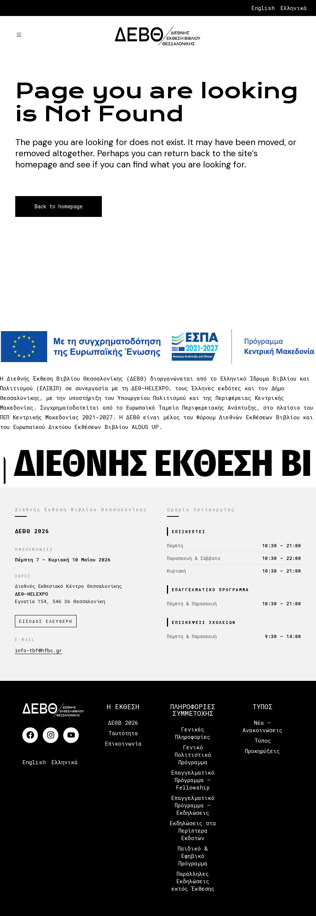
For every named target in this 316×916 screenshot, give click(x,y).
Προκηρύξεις (262, 751)
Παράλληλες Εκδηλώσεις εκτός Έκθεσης (193, 881)
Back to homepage (59, 206)
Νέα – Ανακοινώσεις (262, 726)
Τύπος (262, 740)
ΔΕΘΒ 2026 (123, 722)
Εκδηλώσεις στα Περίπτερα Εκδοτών (193, 830)
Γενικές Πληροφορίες (192, 733)
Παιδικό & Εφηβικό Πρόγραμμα (193, 856)
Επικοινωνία (123, 743)
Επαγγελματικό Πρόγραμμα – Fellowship (193, 780)
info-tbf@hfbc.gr (38, 650)
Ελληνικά (293, 8)
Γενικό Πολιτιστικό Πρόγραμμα (193, 754)
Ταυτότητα (123, 733)
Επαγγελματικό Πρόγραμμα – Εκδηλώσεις (193, 805)
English (263, 8)
